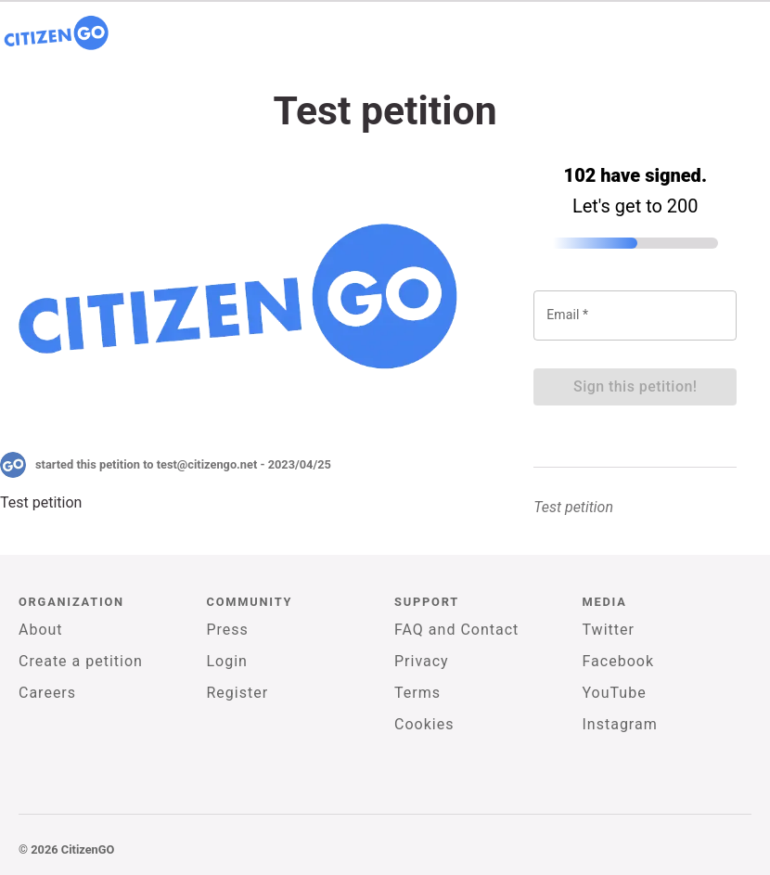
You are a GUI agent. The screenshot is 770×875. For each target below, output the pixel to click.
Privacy (421, 661)
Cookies (424, 724)
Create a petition (81, 661)
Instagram (620, 724)
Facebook (618, 661)
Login (227, 661)
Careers (47, 692)
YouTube (615, 692)
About (41, 629)
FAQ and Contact (456, 629)
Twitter (609, 629)
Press (228, 629)
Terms (417, 692)
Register (238, 692)
